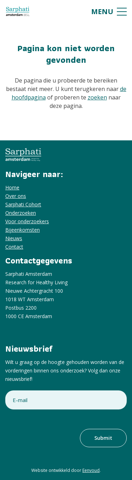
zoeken (97, 97)
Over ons (15, 196)
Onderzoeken (20, 212)
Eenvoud (91, 470)
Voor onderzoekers (27, 221)
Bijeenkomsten (22, 229)
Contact (14, 246)
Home (12, 187)
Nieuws (13, 238)
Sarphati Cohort (23, 204)
